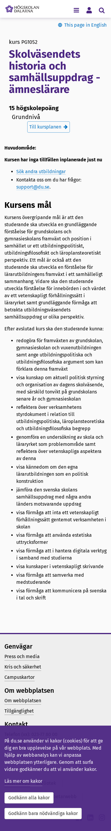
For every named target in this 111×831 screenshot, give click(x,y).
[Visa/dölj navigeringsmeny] (76, 10)
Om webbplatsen (22, 700)
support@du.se (32, 187)
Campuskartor (19, 677)
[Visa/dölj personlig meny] (89, 10)
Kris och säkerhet (22, 667)
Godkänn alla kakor (29, 798)
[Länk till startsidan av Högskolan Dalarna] (22, 7)
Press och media (22, 656)
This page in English (85, 25)
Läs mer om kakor (23, 781)
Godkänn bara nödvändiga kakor (43, 813)
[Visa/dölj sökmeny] (102, 10)
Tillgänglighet (19, 711)
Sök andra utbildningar (41, 171)
